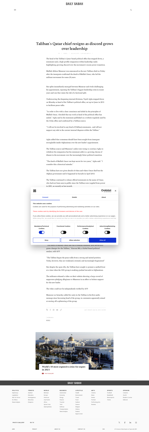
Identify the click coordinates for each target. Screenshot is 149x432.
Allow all (102, 240)
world (48, 320)
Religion (77, 407)
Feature (77, 411)
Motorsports (110, 397)
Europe (46, 395)
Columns (125, 393)
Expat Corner (79, 414)
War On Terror (16, 397)
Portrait (93, 400)
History (77, 409)
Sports (110, 390)
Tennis (109, 400)
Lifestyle (79, 390)
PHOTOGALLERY (49, 373)
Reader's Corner (127, 397)
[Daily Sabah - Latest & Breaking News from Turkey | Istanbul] (74, 4)
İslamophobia (48, 407)
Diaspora (30, 402)
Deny (46, 240)
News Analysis (16, 402)
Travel (77, 397)
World (46, 390)
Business (63, 390)
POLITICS (15, 390)
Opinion (126, 390)
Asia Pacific (47, 400)
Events (93, 397)
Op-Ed (125, 395)
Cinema (93, 393)
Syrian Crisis (47, 404)
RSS (104, 429)
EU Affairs (15, 400)
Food (76, 400)
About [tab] (104, 197)
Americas (46, 397)
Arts (93, 390)
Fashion (77, 402)
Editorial (125, 400)
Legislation (15, 395)
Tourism (62, 402)
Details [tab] (74, 197)
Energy (61, 397)
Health (77, 393)
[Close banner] (115, 191)
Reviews (93, 404)
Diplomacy (15, 393)
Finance (62, 400)
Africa (45, 402)
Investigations (32, 397)
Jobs (13, 429)
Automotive (63, 393)
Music (92, 395)
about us (57, 429)
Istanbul (30, 393)
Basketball (110, 395)
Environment (78, 395)
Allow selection (74, 240)
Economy (62, 395)
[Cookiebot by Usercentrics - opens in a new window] (102, 190)
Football (109, 393)
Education (31, 395)
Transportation (64, 409)
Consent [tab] (45, 197)
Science (77, 404)
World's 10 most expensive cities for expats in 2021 (61, 368)
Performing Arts (95, 402)
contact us (81, 429)
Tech (61, 404)
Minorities (31, 400)
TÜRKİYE (31, 390)
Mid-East (46, 393)
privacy (34, 429)
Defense (62, 407)
